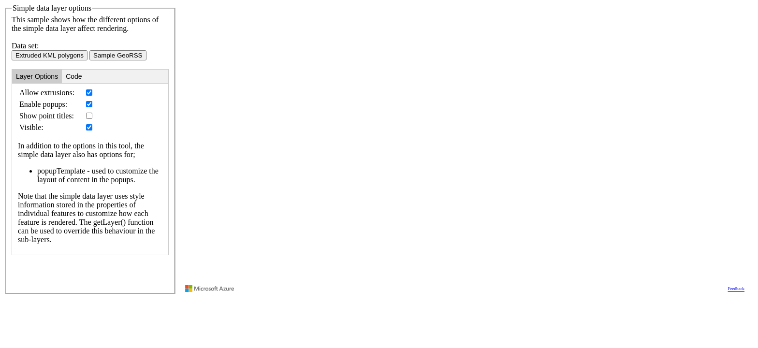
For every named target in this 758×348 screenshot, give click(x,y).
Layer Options (37, 76)
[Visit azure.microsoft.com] (209, 288)
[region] (464, 149)
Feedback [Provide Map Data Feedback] (736, 288)
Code (74, 76)
